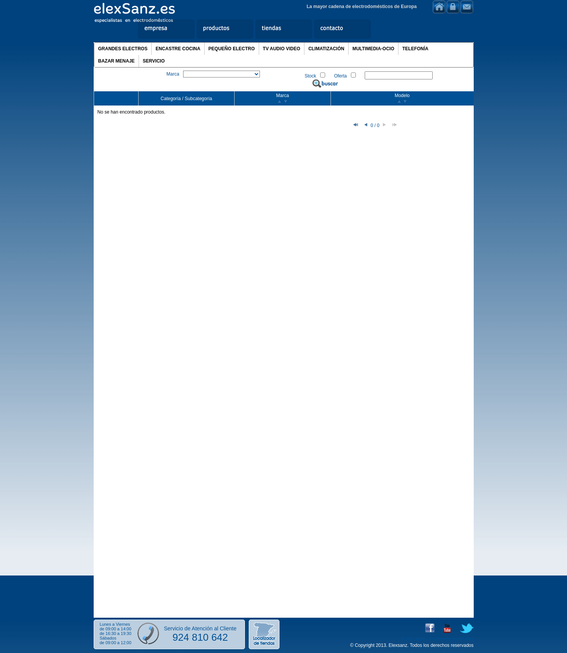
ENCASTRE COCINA (177, 48)
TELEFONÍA (415, 48)
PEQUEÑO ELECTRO (231, 48)
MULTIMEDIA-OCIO (373, 48)
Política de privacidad (451, 638)
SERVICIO (154, 61)
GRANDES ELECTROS (123, 48)
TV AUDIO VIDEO (282, 48)
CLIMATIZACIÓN (326, 48)
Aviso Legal (413, 638)
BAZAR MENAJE (116, 61)
